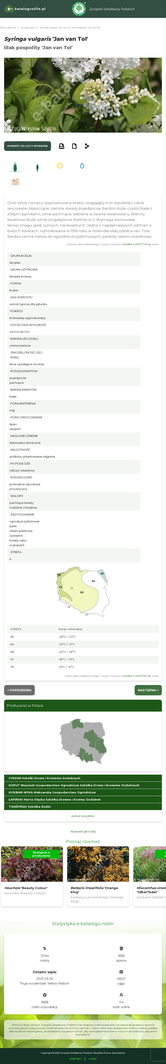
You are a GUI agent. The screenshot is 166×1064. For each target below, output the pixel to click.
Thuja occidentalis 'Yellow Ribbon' (45, 983)
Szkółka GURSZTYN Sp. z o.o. (140, 244)
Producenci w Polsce (25, 706)
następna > (148, 690)
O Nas (93, 1059)
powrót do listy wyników (27, 145)
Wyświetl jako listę (83, 831)
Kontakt (75, 1059)
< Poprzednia (19, 690)
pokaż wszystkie (83, 816)
